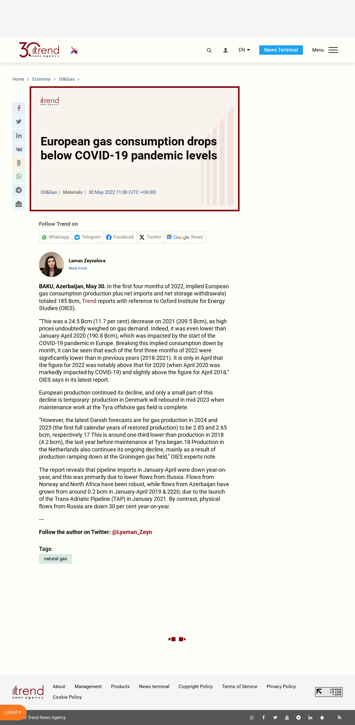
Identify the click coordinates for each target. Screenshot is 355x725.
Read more (78, 268)
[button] (18, 108)
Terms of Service (239, 686)
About (59, 686)
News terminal (154, 686)
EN (242, 50)
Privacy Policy (281, 686)
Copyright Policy (196, 686)
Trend (89, 301)
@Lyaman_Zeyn (132, 532)
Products (120, 686)
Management (88, 686)
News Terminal (281, 50)
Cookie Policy (67, 697)
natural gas (55, 558)
